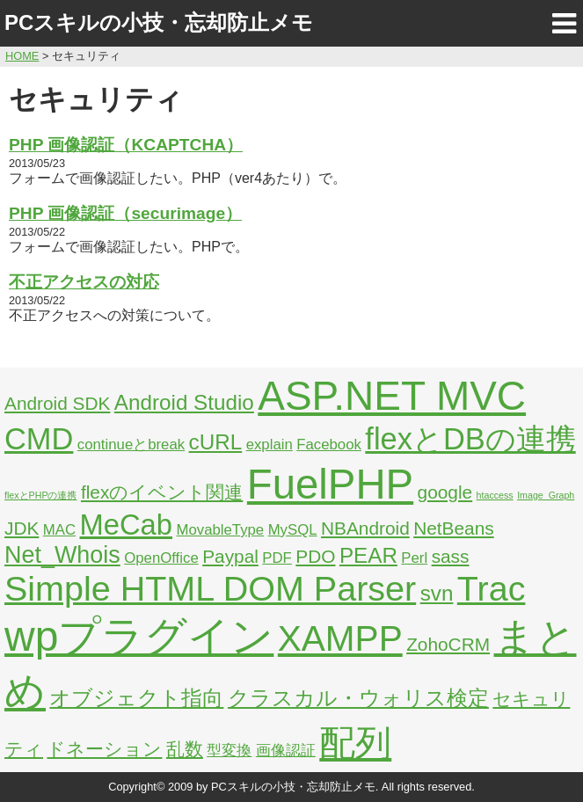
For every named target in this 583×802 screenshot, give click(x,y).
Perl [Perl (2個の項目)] (414, 558)
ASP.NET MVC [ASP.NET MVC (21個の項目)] (392, 396)
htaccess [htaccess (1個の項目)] (495, 495)
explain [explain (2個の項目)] (269, 444)
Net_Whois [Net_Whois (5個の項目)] (62, 555)
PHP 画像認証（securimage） (125, 213)
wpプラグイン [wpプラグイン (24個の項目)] (138, 636)
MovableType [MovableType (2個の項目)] (220, 529)
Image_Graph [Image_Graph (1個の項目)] (545, 495)
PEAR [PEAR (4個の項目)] (368, 555)
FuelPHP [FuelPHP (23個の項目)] (330, 484)
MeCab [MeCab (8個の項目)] (126, 524)
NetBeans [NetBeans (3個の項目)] (453, 528)
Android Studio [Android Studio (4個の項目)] (184, 402)
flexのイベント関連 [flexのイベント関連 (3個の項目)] (162, 492)
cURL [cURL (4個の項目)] (216, 442)
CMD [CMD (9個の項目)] (38, 439)
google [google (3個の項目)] (445, 492)
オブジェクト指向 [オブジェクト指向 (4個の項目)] (136, 698)
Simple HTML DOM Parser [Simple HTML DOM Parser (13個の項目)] (210, 588)
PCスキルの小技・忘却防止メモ (158, 22)
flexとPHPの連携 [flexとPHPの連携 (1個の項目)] (40, 495)
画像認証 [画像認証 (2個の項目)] (286, 750)
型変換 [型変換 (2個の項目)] (229, 750)
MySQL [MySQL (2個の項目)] (292, 529)
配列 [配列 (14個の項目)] (355, 743)
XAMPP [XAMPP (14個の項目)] (340, 638)
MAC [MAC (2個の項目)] (59, 529)
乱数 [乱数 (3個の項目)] (184, 749)
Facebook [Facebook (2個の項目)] (328, 444)
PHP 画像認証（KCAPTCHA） (126, 144)
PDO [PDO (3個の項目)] (315, 556)
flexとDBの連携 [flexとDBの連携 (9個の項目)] (470, 439)
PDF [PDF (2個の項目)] (277, 558)
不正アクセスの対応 (84, 282)
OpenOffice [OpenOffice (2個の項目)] (161, 558)
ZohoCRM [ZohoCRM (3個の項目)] (448, 644)
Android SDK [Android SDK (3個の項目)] (57, 403)
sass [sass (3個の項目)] (451, 556)
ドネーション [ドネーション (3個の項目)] (104, 749)
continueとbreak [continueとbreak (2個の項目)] (131, 444)
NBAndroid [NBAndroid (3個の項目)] (365, 528)
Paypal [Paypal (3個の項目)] (230, 556)
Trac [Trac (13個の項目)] (491, 588)
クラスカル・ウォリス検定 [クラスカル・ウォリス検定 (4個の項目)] (358, 698)
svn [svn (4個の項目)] (437, 593)
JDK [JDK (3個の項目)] (21, 528)
